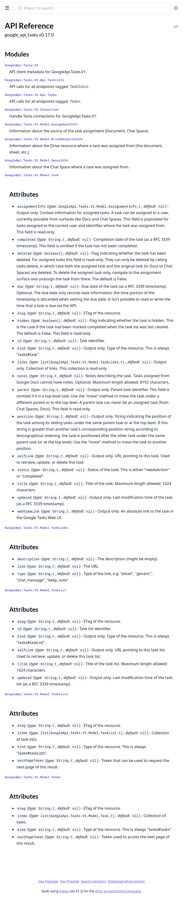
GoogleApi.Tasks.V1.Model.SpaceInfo (36, 160)
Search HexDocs (93, 881)
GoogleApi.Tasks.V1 (21, 65)
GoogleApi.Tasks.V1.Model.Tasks (33, 777)
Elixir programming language (118, 891)
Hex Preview (69, 881)
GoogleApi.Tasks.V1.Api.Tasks (31, 95)
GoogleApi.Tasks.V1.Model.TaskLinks (36, 528)
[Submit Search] (19, 8)
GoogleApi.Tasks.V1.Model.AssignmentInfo (41, 124)
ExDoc (64, 891)
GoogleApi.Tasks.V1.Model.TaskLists (36, 694)
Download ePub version (126, 881)
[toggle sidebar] (6, 7)
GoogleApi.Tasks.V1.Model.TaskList (35, 590)
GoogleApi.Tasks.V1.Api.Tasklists (34, 80)
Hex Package (48, 881)
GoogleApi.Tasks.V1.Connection (32, 110)
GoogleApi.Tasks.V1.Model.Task (32, 175)
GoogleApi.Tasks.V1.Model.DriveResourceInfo (44, 139)
